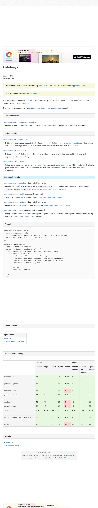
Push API (33, 100)
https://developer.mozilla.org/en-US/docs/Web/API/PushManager (49, 458)
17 (47, 410)
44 (53, 410)
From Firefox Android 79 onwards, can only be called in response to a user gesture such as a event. (84, 410)
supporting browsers (79, 86)
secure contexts (46, 86)
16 (68, 377)
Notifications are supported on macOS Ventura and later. (67, 376)
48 (83, 410)
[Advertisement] (49, 28)
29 (92, 410)
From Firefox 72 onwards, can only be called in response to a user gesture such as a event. (53, 410)
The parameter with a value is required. (39, 410)
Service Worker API (13, 446)
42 (39, 410)
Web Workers (34, 94)
